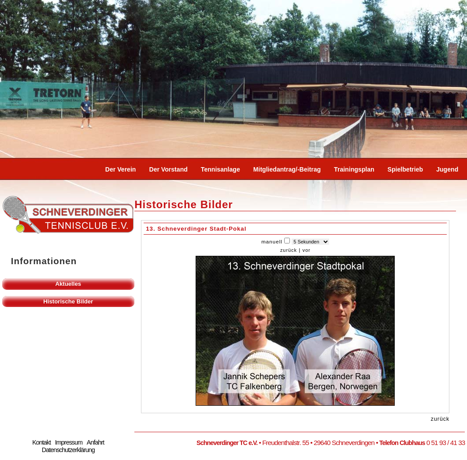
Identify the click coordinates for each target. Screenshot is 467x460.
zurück (288, 250)
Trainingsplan (354, 169)
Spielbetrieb (405, 169)
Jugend (447, 169)
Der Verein (120, 169)
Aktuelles (68, 283)
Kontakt (41, 442)
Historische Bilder (68, 301)
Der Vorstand (168, 169)
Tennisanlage (220, 169)
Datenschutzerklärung (68, 449)
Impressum (68, 442)
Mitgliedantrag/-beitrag (287, 169)
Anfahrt (95, 442)
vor (306, 250)
